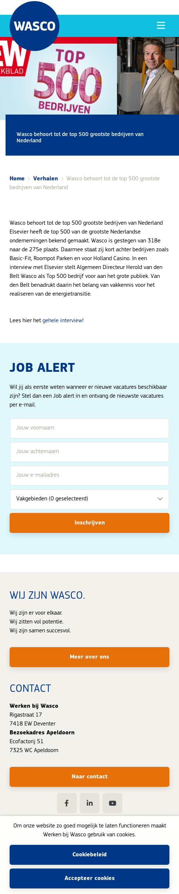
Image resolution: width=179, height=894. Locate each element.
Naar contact (90, 777)
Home (17, 179)
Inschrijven (90, 523)
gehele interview (62, 321)
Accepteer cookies (90, 878)
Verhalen (45, 179)
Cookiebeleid (89, 855)
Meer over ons (89, 657)
